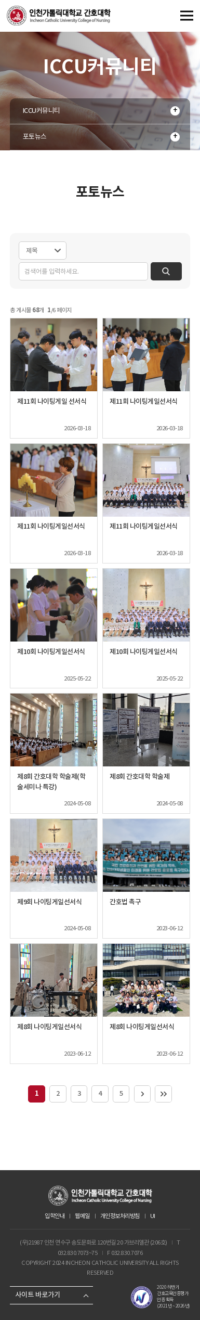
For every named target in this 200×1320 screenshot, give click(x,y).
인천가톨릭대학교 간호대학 (59, 15)
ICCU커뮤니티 (41, 110)
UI (152, 1216)
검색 (164, 271)
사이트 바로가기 (37, 1294)
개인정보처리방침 (120, 1216)
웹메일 (82, 1216)
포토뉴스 (35, 136)
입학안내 (54, 1216)
